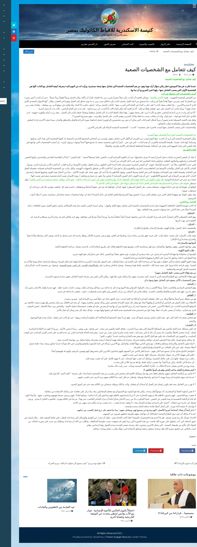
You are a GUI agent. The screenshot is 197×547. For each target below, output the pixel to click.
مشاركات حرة (178, 64)
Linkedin (129, 450)
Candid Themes (128, 536)
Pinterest (144, 450)
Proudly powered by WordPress (78, 536)
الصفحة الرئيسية (172, 44)
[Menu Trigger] (183, 6)
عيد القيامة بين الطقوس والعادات (45, 507)
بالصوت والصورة (135, 44)
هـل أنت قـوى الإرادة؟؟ (175, 463)
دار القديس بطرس (78, 44)
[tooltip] (2, 25)
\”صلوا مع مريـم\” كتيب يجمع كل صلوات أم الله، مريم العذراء (64, 463)
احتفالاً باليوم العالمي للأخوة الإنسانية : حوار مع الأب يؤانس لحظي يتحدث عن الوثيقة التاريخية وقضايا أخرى (99, 514)
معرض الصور (99, 44)
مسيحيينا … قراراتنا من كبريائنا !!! (165, 513)
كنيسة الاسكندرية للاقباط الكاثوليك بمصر (98, 30)
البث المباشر (116, 44)
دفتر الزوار (154, 44)
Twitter (160, 450)
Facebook (176, 450)
